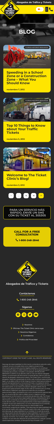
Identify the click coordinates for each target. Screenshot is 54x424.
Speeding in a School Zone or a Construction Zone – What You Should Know (27, 77)
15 (26, 195)
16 (33, 195)
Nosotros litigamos (28, 332)
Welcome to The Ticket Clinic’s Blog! (26, 177)
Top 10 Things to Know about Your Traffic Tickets (26, 129)
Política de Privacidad (28, 340)
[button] (46, 9)
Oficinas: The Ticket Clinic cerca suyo (28, 328)
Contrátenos (28, 336)
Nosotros (28, 325)
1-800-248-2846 (29, 240)
